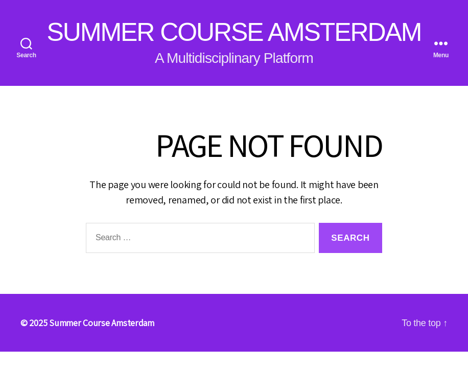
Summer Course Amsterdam (234, 32)
